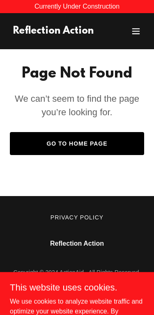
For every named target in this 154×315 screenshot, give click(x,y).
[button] (136, 31)
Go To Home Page (76, 143)
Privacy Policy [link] (77, 217)
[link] (53, 31)
